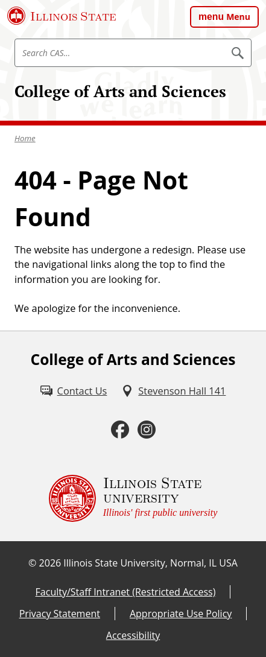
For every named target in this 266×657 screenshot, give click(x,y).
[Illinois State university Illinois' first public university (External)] (133, 498)
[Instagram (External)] (146, 429)
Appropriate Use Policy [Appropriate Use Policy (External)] (181, 613)
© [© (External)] (32, 563)
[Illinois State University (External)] (61, 15)
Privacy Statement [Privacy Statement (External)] (59, 613)
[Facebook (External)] (120, 429)
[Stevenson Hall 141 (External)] (173, 391)
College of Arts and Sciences (120, 91)
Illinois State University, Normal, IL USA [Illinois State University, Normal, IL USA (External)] (150, 563)
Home (25, 138)
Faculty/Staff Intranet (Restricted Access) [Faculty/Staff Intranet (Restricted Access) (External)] (126, 591)
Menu (238, 16)
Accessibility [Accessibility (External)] (133, 635)
